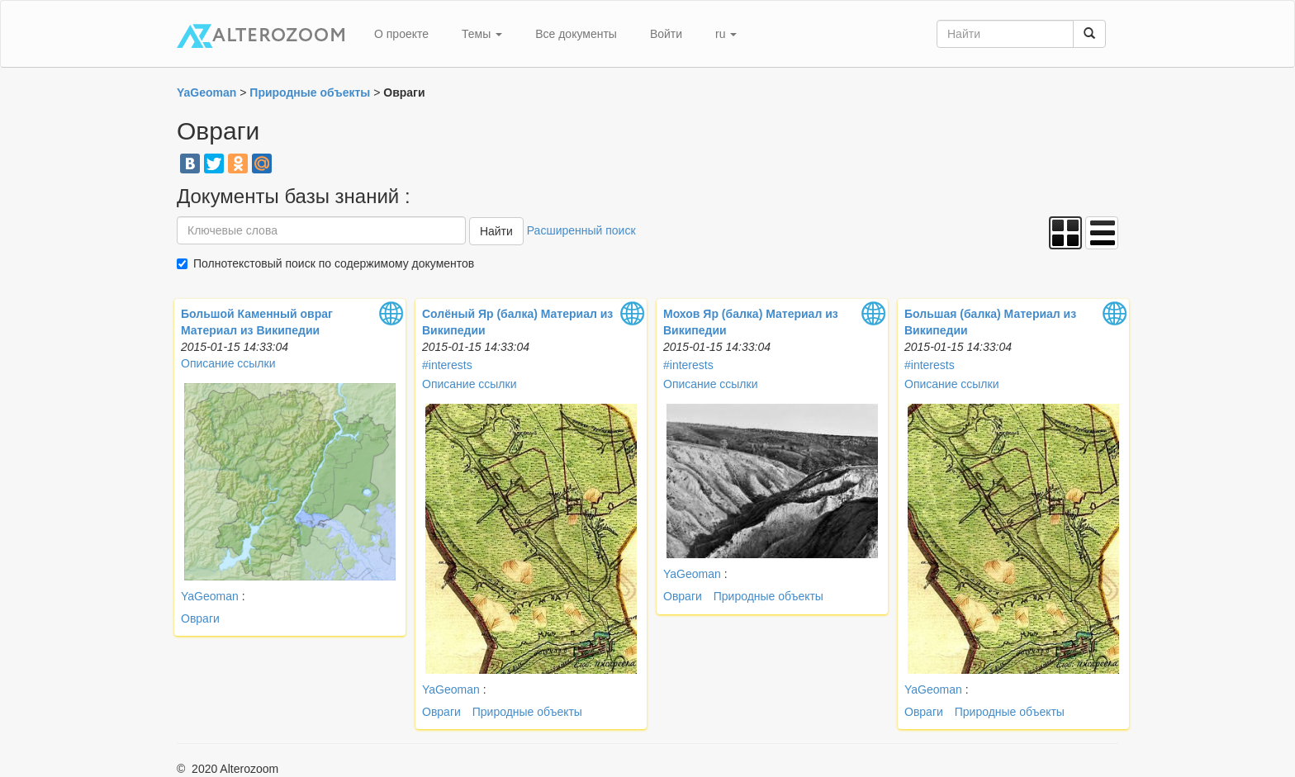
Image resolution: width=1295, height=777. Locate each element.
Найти (496, 231)
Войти (666, 33)
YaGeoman (211, 596)
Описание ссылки (228, 363)
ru (726, 33)
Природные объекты (527, 711)
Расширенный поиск (581, 230)
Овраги (200, 618)
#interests (447, 365)
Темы (482, 33)
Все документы (576, 33)
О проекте (401, 33)
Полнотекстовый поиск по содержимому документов (333, 263)
